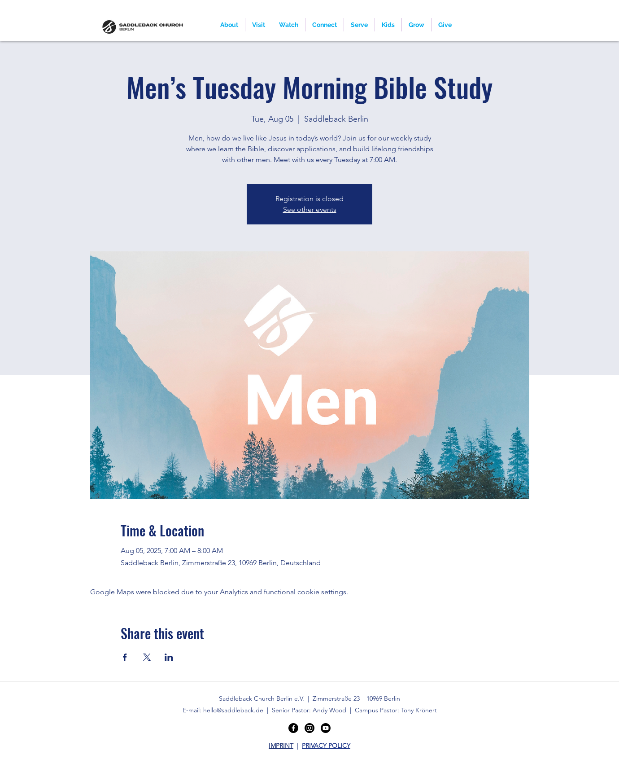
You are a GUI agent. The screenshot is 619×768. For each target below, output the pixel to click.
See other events (309, 209)
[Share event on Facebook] (125, 657)
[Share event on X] (147, 657)
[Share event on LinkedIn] (169, 657)
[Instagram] (309, 728)
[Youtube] (326, 728)
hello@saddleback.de (233, 710)
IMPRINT (281, 746)
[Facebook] (293, 728)
